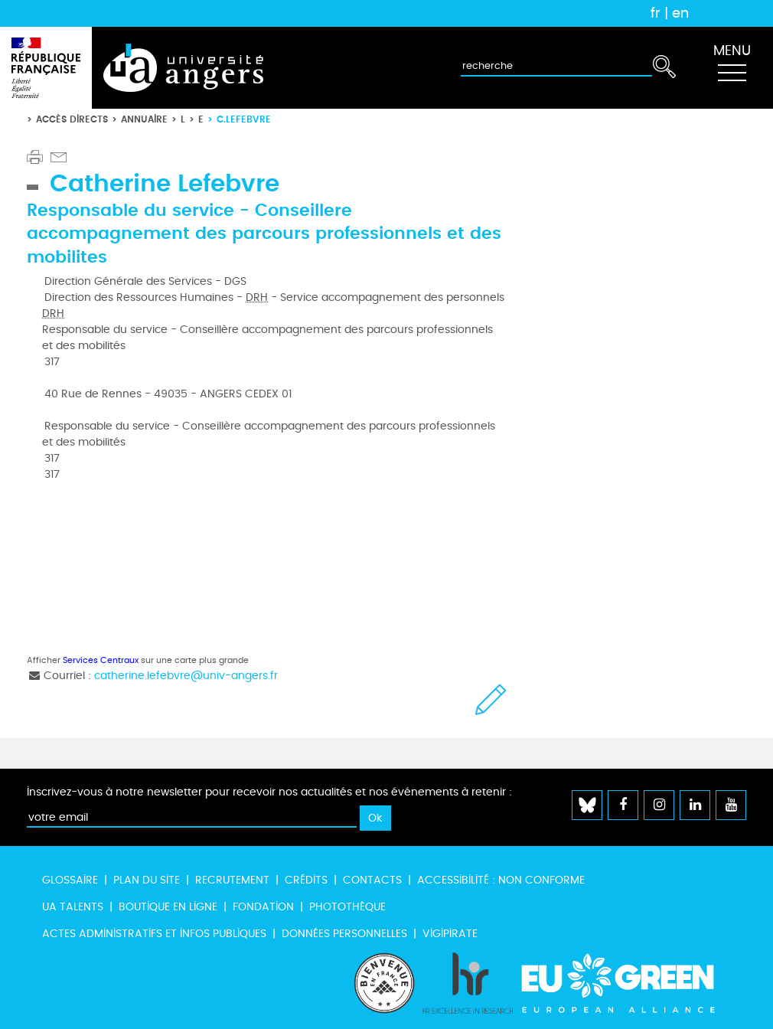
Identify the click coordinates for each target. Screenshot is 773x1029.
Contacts (372, 880)
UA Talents (72, 907)
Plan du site (146, 880)
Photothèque (347, 907)
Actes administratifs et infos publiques (154, 934)
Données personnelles (344, 934)
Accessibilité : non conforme (501, 880)
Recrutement (232, 880)
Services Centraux (101, 660)
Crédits (306, 880)
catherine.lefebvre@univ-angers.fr (186, 676)
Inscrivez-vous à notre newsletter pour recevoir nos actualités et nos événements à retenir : (269, 792)
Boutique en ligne (168, 907)
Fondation (263, 907)
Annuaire (144, 119)
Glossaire (70, 880)
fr (655, 13)
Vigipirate (450, 934)
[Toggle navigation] (732, 68)
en (680, 13)
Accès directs (72, 119)
